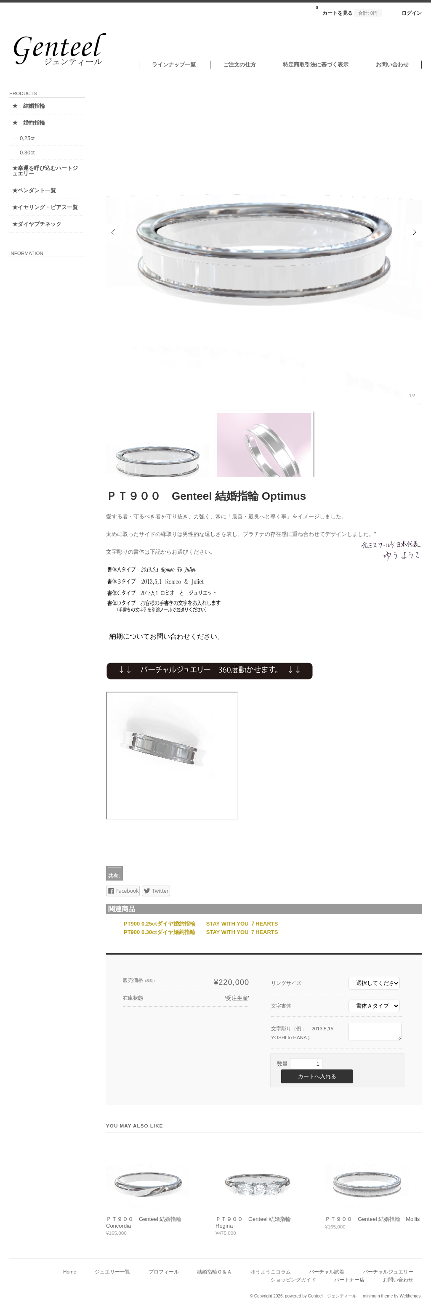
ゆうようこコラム (270, 1271)
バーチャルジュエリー (388, 1271)
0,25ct (27, 138)
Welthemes (409, 1296)
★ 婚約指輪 (28, 122)
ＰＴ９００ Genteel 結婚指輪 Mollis (372, 1219)
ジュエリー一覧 (112, 1271)
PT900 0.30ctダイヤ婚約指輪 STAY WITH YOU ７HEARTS (201, 932)
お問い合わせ (392, 64)
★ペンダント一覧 (34, 190)
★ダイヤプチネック (36, 224)
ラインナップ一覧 (174, 64)
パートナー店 (349, 1279)
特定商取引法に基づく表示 (316, 64)
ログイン (412, 13)
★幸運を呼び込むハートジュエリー (45, 171)
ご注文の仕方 (239, 64)
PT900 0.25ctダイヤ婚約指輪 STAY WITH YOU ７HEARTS (201, 924)
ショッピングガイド (293, 1279)
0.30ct (27, 152)
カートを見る (349, 10)
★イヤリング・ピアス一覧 (45, 207)
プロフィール (164, 1271)
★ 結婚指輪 (28, 106)
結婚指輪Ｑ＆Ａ (214, 1271)
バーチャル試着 (326, 1271)
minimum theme (378, 1296)
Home (69, 1271)
